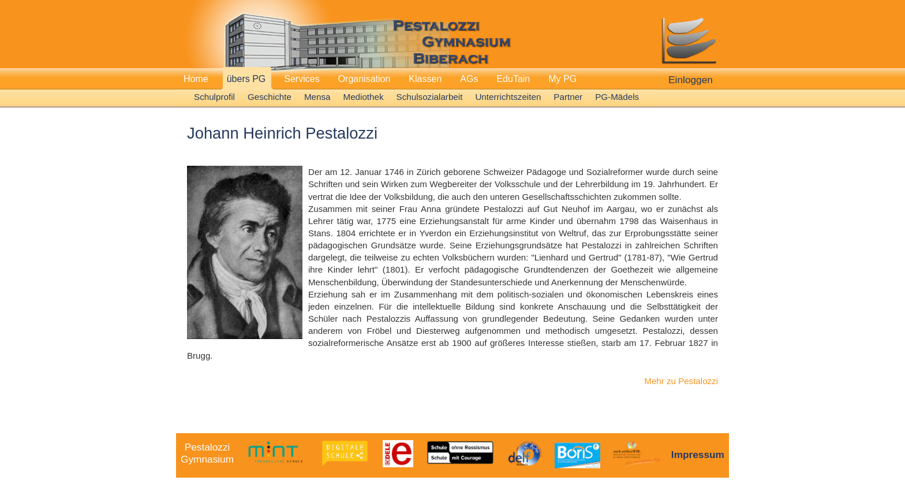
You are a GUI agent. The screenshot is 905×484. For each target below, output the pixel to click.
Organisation (364, 79)
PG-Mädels (617, 97)
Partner (568, 97)
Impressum (697, 454)
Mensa (317, 97)
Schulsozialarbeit (430, 97)
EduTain (513, 79)
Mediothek (363, 97)
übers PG (246, 79)
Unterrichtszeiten (508, 97)
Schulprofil (214, 97)
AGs (469, 79)
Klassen (425, 79)
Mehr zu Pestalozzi (681, 381)
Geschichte (269, 97)
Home (196, 79)
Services (301, 79)
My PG (562, 79)
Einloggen (690, 79)
